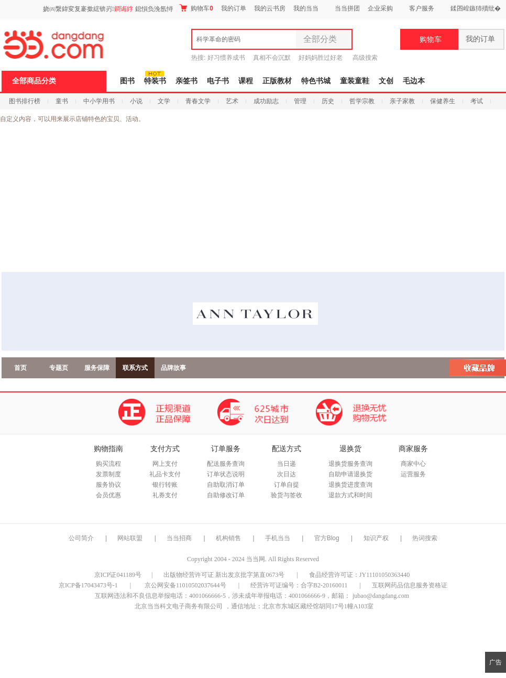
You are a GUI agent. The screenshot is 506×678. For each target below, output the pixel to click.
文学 (164, 101)
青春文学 (198, 101)
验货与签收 (286, 495)
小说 (136, 101)
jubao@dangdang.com (381, 595)
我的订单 (233, 8)
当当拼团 (347, 8)
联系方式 (135, 367)
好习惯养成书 (226, 57)
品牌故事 (173, 367)
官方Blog (326, 538)
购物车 (196, 8)
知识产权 (377, 538)
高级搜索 (365, 57)
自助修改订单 (226, 495)
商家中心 (413, 463)
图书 (127, 81)
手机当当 (277, 538)
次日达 (286, 474)
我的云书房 (269, 8)
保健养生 (442, 101)
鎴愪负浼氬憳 (154, 9)
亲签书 (186, 81)
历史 (328, 101)
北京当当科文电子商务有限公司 (179, 606)
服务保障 (96, 367)
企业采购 (380, 8)
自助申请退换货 (350, 474)
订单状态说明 (226, 474)
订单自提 (286, 484)
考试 (476, 101)
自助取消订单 (226, 484)
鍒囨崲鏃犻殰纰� (475, 8)
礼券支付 (165, 495)
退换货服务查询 (350, 463)
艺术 (232, 101)
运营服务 (413, 474)
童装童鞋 (354, 81)
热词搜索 (424, 538)
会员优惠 (108, 495)
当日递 (286, 463)
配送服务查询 (226, 463)
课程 (245, 81)
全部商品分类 (34, 81)
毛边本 (414, 81)
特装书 (155, 81)
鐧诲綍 (123, 9)
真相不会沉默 (272, 57)
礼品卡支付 (165, 474)
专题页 (58, 367)
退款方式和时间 (350, 495)
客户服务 (421, 8)
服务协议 (108, 484)
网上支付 (165, 463)
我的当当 (305, 8)
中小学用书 (99, 101)
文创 (386, 81)
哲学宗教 (362, 101)
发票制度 (108, 474)
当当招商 (179, 538)
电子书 (218, 81)
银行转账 (165, 484)
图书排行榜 (24, 101)
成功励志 (266, 101)
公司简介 (81, 538)
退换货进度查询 (350, 484)
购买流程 (108, 463)
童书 (62, 101)
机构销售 (228, 538)
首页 (20, 367)
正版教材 (277, 81)
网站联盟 (129, 538)
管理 (300, 101)
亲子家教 (402, 101)
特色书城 (316, 81)
